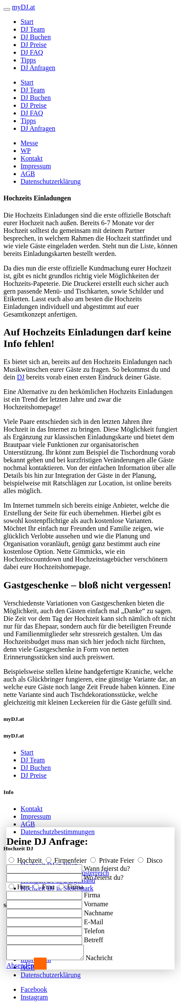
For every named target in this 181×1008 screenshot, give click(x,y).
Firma (71, 884)
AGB (28, 173)
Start (27, 21)
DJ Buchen (36, 37)
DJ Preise (34, 44)
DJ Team (33, 29)
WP (26, 150)
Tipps (28, 60)
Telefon (94, 928)
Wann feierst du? (107, 866)
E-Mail (93, 919)
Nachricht (107, 957)
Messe (29, 143)
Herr (20, 884)
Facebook (34, 989)
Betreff (93, 937)
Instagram (34, 997)
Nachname (98, 910)
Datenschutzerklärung (50, 181)
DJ (21, 377)
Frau (44, 884)
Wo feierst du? (104, 875)
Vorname (96, 901)
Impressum (36, 166)
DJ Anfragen (38, 67)
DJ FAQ (32, 52)
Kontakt (32, 158)
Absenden (20, 965)
